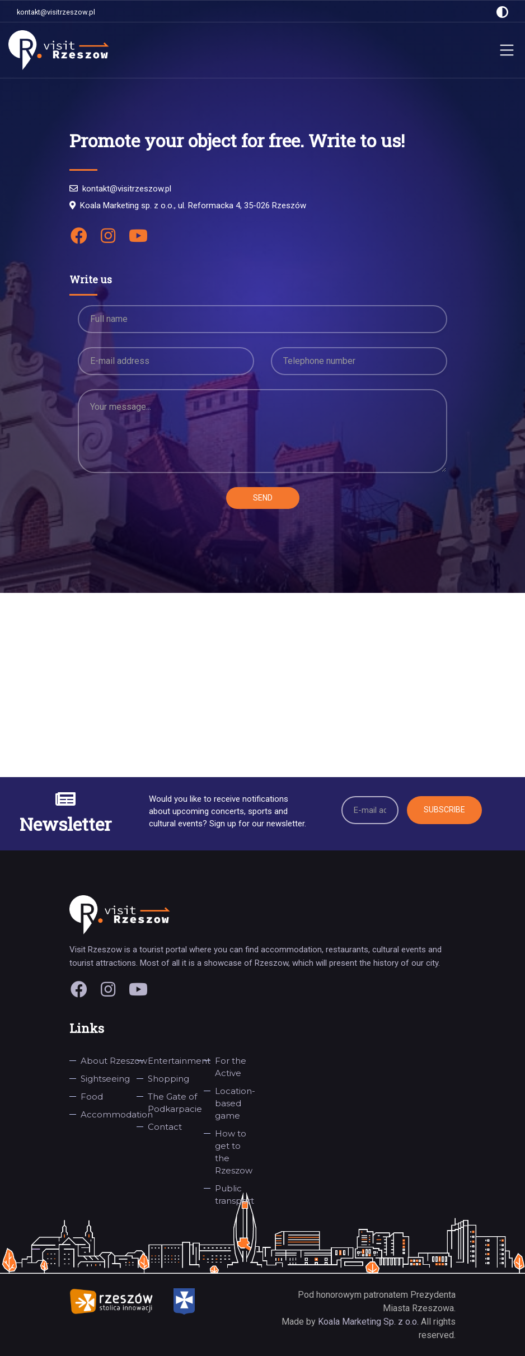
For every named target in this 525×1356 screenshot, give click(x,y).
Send (263, 497)
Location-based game (235, 1103)
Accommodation (117, 1114)
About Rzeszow (114, 1060)
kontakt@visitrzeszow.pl (56, 12)
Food (92, 1096)
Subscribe (444, 809)
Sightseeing (105, 1078)
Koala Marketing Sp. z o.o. (369, 1321)
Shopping (168, 1078)
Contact (165, 1126)
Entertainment (179, 1060)
